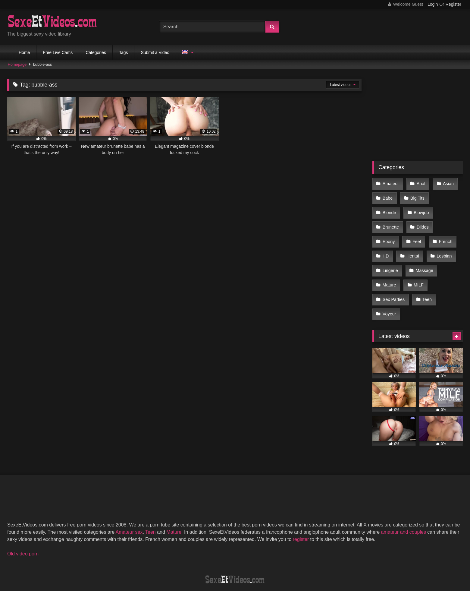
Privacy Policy (278, 564)
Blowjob (389, 208)
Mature (423, 259)
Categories (96, 52)
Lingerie (421, 246)
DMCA (206, 564)
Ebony (417, 221)
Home (24, 52)
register (301, 509)
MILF (387, 272)
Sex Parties (420, 272)
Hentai (441, 234)
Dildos (388, 221)
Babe (387, 195)
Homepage (17, 64)
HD (415, 234)
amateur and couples (403, 501)
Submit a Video (155, 52)
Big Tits (416, 195)
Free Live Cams (58, 52)
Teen (387, 285)
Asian (445, 183)
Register (453, 4)
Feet (444, 221)
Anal (419, 183)
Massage (391, 259)
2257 (182, 564)
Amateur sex (129, 501)
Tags (123, 52)
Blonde (446, 195)
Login (433, 4)
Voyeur (415, 285)
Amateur (390, 183)
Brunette (422, 208)
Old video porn (23, 523)
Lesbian (389, 246)
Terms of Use (238, 564)
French (389, 234)
